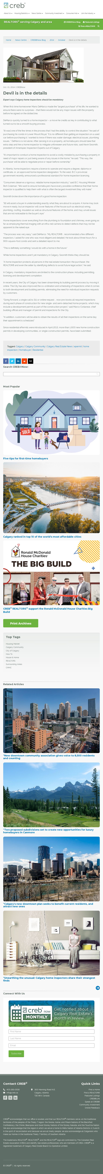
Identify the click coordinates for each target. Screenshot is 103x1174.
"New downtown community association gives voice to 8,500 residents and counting (49, 757)
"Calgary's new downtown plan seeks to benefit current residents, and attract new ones (48, 905)
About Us (8, 13)
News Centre (37, 13)
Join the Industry (88, 13)
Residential (38, 350)
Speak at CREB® (92, 1102)
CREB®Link (95, 1099)
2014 (52, 40)
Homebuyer (25, 350)
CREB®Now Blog (72, 22)
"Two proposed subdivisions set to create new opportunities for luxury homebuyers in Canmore (48, 831)
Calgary (20, 346)
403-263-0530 (13, 1090)
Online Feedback (92, 1108)
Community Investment (54, 13)
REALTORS (10, 661)
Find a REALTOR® (86, 26)
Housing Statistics (22, 13)
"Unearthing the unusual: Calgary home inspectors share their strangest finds (49, 979)
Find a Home (94, 1090)
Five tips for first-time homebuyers (25, 458)
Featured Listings (91, 22)
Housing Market (13, 644)
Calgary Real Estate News (59, 346)
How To (9, 654)
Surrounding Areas (14, 664)
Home (8, 40)
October (61, 40)
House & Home (12, 657)
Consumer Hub (72, 13)
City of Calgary (12, 651)
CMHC (9, 667)
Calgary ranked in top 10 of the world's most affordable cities (42, 536)
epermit (78, 346)
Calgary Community (35, 346)
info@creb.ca (12, 1093)
